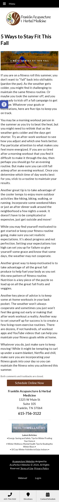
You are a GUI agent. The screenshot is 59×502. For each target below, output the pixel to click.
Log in (38, 477)
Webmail (22, 477)
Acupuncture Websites (23, 461)
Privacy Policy (41, 468)
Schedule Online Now (29, 383)
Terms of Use (26, 468)
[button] (4, 104)
